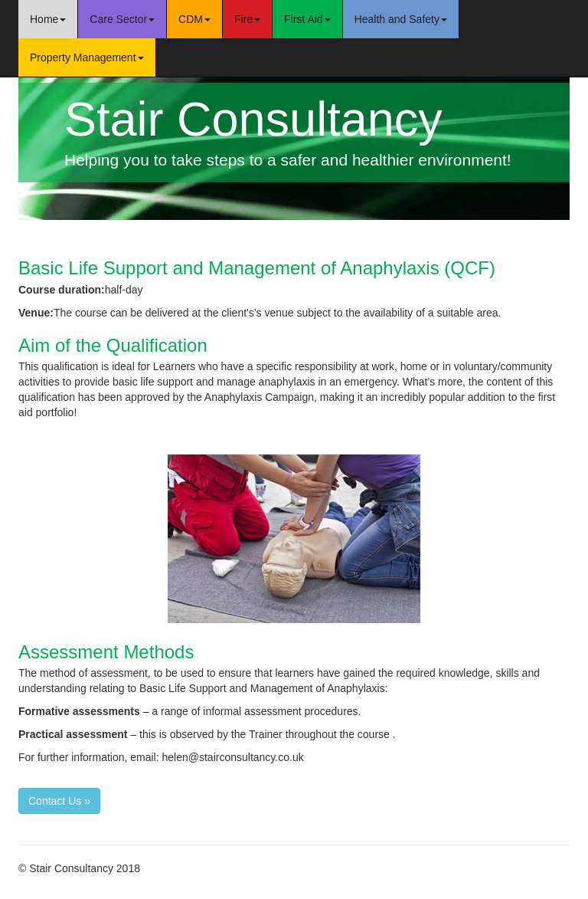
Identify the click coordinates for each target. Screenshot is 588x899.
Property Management (87, 57)
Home (48, 19)
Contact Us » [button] (59, 801)
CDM (194, 19)
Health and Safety (400, 19)
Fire (247, 19)
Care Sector (122, 19)
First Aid (307, 19)
